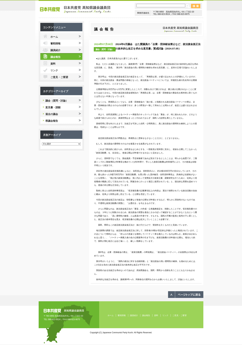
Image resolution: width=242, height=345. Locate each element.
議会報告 (55, 56)
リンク (54, 70)
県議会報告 (51, 120)
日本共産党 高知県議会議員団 (76, 9)
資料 (52, 63)
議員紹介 (55, 50)
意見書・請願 (53, 107)
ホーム (54, 36)
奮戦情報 (55, 43)
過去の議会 (51, 114)
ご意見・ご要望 (59, 77)
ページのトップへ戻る (185, 294)
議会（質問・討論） (105, 49)
